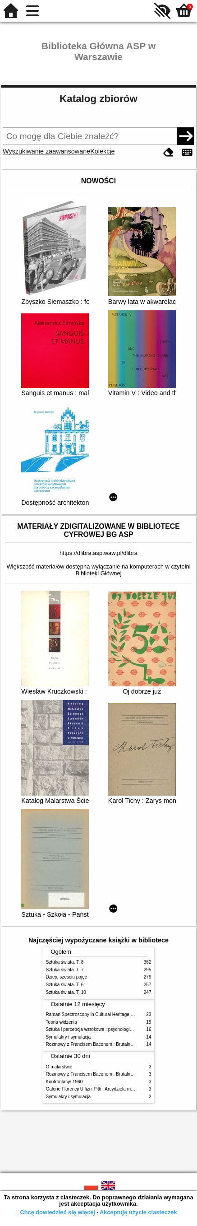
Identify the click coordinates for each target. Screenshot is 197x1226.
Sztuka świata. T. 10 (66, 992)
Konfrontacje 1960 (64, 1081)
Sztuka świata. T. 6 (65, 984)
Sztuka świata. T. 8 (65, 962)
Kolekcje (102, 151)
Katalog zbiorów (98, 98)
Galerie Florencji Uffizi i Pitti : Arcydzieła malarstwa (97, 1088)
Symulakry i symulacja (68, 1037)
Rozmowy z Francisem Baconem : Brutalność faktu (97, 1044)
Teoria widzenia (61, 1022)
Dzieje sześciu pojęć (66, 976)
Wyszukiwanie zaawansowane (46, 151)
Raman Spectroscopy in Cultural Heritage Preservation (101, 1014)
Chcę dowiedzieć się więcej (57, 1212)
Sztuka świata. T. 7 (65, 969)
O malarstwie (59, 1066)
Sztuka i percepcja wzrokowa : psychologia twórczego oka (104, 1029)
